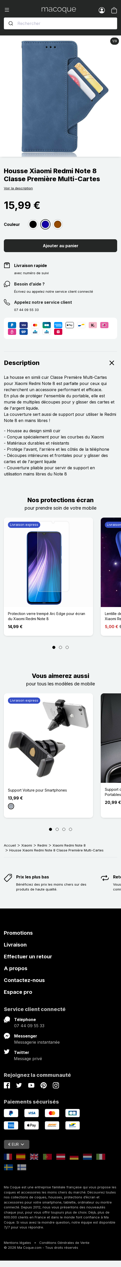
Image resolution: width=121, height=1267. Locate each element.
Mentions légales (17, 1243)
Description (60, 363)
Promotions (18, 933)
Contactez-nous (24, 980)
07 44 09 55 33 (29, 1025)
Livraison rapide (30, 265)
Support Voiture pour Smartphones (37, 790)
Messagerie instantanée (37, 1042)
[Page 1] (53, 647)
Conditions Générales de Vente (64, 1243)
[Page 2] (60, 647)
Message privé (28, 1058)
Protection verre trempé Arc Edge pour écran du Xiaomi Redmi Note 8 (46, 616)
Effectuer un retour (28, 956)
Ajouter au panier (60, 245)
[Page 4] (70, 829)
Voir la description (18, 188)
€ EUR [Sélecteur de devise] (16, 1144)
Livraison (15, 945)
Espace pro (18, 992)
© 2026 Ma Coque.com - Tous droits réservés (41, 1247)
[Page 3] (67, 647)
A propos (15, 968)
